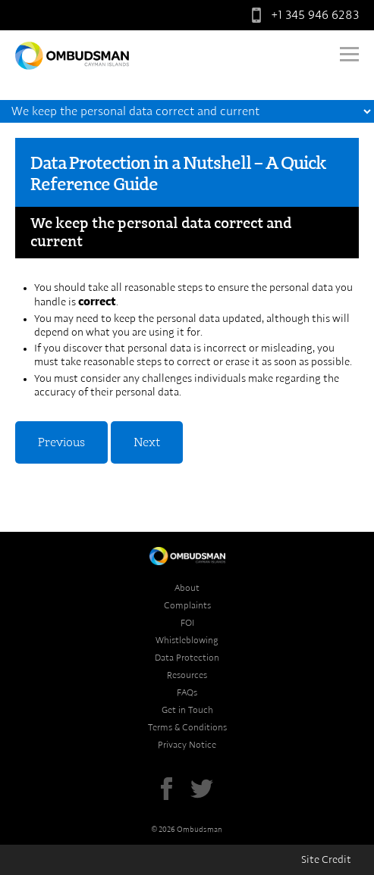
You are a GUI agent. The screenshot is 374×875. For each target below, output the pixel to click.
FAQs (187, 692)
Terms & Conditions (187, 727)
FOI (187, 622)
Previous (61, 442)
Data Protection (187, 657)
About (187, 587)
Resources (187, 675)
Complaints (187, 605)
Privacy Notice (187, 744)
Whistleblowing (187, 640)
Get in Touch (187, 709)
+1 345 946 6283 (302, 15)
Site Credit (326, 860)
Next (147, 442)
